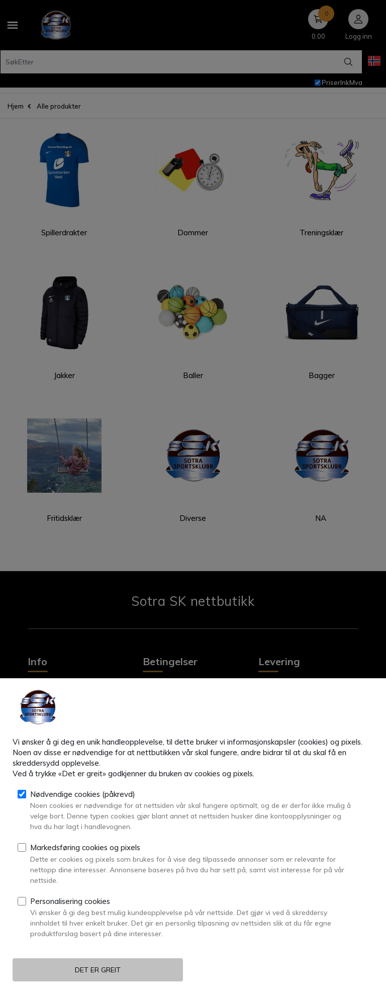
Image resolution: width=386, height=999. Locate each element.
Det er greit (98, 969)
